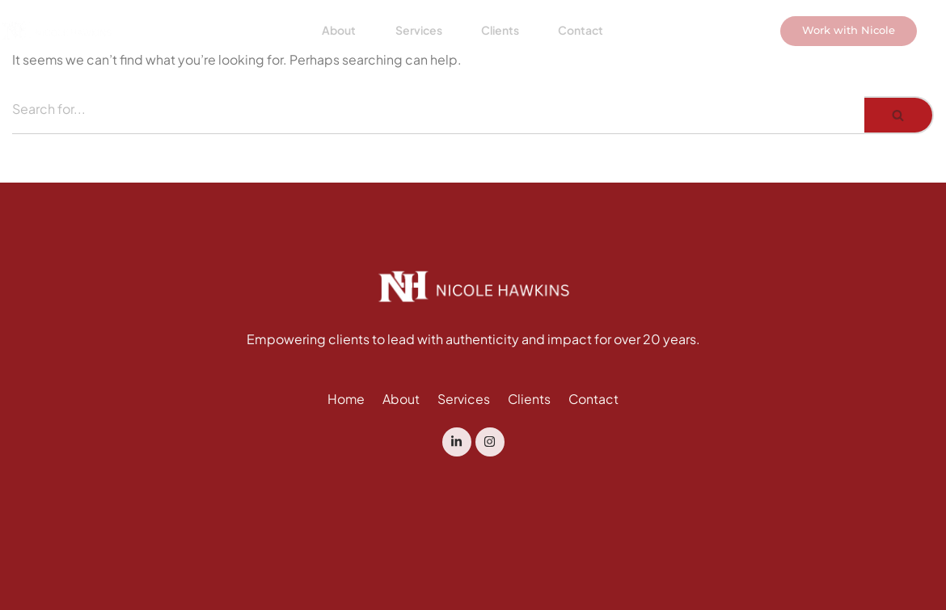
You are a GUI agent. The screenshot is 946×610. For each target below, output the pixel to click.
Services (415, 37)
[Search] (438, 115)
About (335, 37)
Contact (580, 37)
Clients (498, 37)
